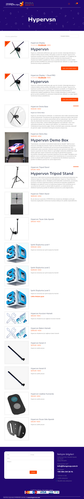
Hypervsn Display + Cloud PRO (43, 75)
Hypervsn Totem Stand (40, 194)
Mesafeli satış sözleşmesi (65, 481)
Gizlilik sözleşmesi (63, 478)
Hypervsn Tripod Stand (40, 167)
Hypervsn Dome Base (39, 106)
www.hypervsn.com (33, 497)
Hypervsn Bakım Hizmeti (41, 328)
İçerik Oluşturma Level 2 (40, 267)
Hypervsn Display (38, 43)
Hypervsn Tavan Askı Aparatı (42, 219)
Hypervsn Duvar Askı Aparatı (42, 419)
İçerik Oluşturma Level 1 (40, 245)
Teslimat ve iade (62, 475)
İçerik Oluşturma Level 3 (40, 290)
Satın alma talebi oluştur (70, 68)
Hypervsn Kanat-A (38, 343)
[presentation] (18, 474)
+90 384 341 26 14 (65, 472)
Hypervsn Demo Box (39, 134)
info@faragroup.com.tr (67, 466)
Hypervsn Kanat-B (38, 368)
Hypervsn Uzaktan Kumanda (42, 394)
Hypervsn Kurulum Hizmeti (41, 313)
